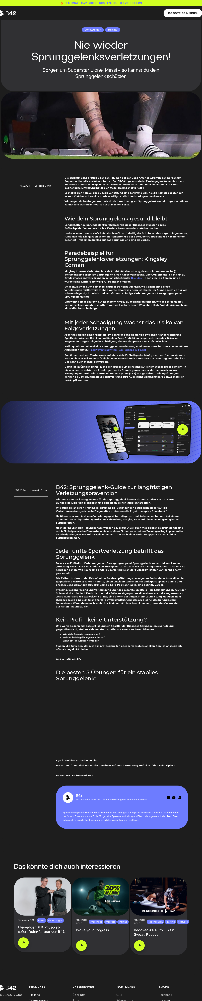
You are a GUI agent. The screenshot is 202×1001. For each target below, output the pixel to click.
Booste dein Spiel (182, 13)
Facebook (165, 994)
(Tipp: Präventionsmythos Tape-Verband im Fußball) (117, 350)
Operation (136, 278)
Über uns (79, 994)
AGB (119, 994)
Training (34, 994)
